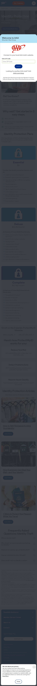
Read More (5, 676)
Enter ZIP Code (6, 58)
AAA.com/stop (18, 73)
